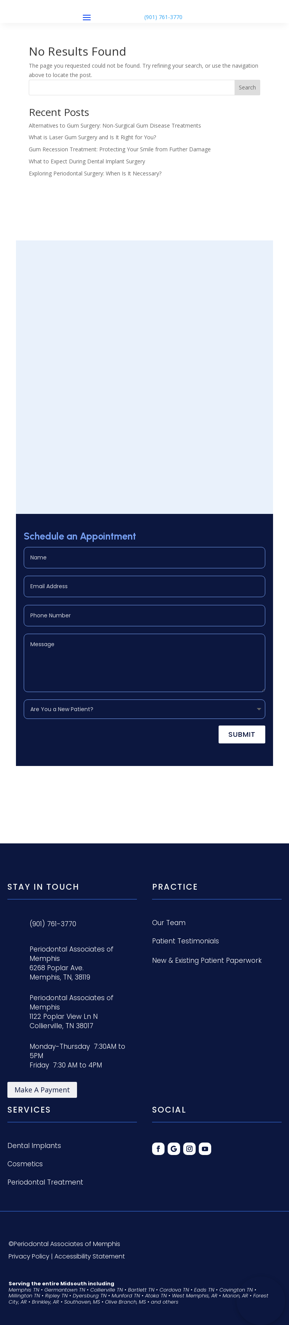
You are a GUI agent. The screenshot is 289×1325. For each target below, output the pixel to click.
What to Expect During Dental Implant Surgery (87, 161)
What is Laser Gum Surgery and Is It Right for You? (92, 137)
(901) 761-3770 (163, 17)
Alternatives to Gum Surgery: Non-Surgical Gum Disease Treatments (115, 125)
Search (247, 87)
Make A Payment (42, 1089)
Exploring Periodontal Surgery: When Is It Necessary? (95, 173)
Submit (242, 734)
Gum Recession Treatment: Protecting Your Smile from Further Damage (120, 149)
